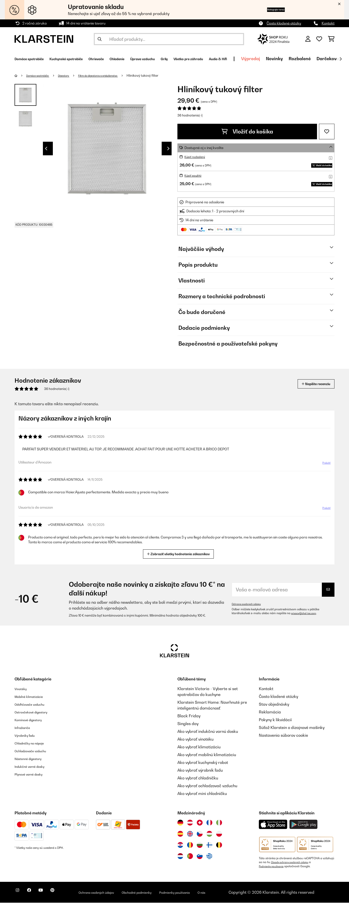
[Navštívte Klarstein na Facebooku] (35, 907)
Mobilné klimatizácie (33, 711)
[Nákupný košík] (331, 39)
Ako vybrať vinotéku (195, 753)
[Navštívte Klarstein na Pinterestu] (66, 907)
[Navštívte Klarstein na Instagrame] (19, 907)
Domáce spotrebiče (41, 75)
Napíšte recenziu (310, 398)
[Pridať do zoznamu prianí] (326, 131)
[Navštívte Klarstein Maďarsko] (209, 848)
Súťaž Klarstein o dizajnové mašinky (292, 742)
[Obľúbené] (319, 39)
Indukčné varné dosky (34, 780)
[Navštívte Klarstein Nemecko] (180, 837)
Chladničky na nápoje (34, 757)
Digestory (72, 75)
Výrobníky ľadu (28, 749)
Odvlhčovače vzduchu (34, 718)
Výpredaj (317, 58)
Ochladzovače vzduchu (35, 765)
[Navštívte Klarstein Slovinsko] (200, 871)
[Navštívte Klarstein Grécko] (209, 870)
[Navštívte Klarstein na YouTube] (50, 907)
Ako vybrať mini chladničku (202, 808)
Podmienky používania (274, 880)
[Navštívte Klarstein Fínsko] (209, 859)
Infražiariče (25, 742)
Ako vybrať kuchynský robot (202, 777)
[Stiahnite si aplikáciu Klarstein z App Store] (273, 839)
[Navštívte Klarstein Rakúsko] (190, 837)
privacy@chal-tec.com (306, 627)
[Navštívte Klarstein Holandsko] (180, 871)
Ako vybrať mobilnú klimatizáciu (206, 769)
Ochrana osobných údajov (249, 618)
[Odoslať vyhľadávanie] (100, 39)
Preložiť (324, 479)
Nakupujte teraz (267, 10)
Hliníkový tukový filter (166, 75)
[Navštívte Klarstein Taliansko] (219, 837)
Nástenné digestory (32, 773)
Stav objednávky (274, 718)
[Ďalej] (340, 59)
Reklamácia (270, 726)
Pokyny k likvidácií (275, 734)
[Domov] (21, 75)
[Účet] (307, 39)
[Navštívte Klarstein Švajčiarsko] (200, 837)
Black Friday (188, 730)
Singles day (187, 738)
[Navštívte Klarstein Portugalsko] (190, 871)
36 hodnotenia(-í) (190, 115)
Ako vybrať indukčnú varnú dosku (207, 746)
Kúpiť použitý (194, 183)
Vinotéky (22, 703)
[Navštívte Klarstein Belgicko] (219, 859)
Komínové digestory (33, 734)
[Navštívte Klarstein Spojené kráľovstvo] (190, 848)
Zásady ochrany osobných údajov (293, 876)
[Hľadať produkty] (169, 39)
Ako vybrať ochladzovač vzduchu (207, 800)
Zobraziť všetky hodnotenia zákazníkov (180, 567)
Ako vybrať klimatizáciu (199, 761)
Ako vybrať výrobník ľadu (200, 784)
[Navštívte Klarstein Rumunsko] (190, 859)
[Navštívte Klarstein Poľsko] (219, 848)
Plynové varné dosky (33, 788)
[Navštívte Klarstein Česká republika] (200, 848)
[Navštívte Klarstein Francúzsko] (209, 837)
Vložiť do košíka (247, 131)
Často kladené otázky (284, 23)
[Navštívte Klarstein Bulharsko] (200, 859)
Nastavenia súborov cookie (283, 749)
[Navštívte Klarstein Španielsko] (180, 848)
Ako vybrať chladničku (197, 792)
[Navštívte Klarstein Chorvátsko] (180, 859)
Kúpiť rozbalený (197, 157)
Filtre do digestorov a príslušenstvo (115, 75)
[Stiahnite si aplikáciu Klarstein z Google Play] (303, 839)
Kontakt (328, 23)
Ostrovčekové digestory (36, 726)
